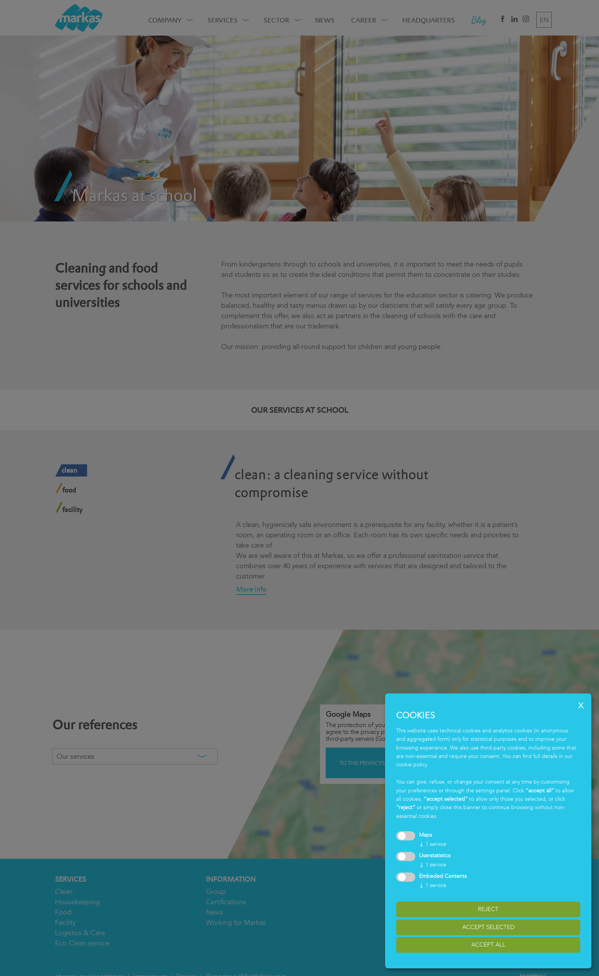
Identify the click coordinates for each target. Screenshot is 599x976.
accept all (488, 944)
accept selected (488, 927)
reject (488, 909)
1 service (432, 844)
